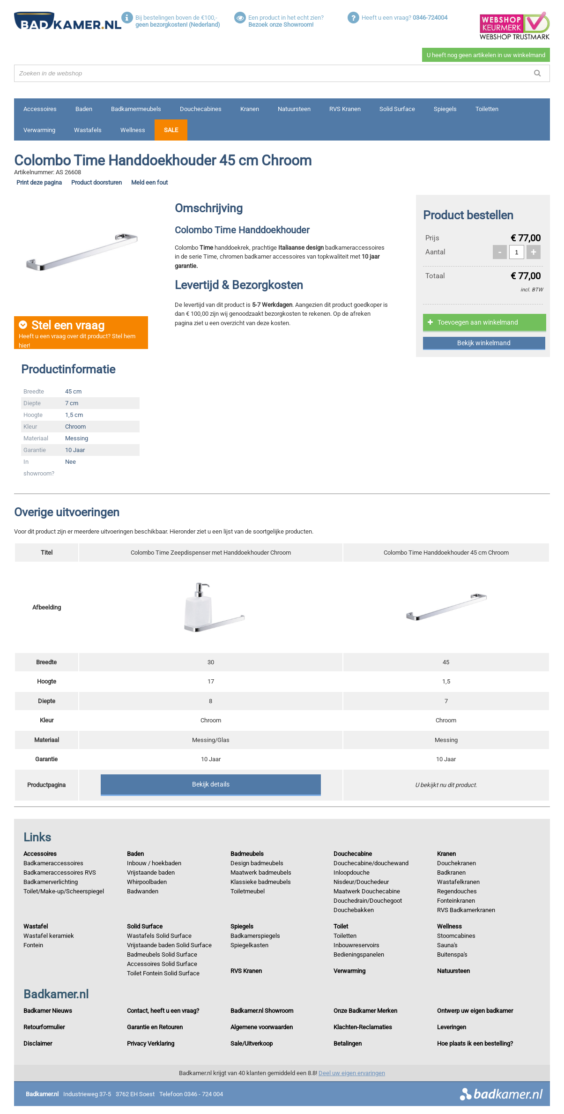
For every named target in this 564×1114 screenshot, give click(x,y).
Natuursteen (294, 108)
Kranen (249, 108)
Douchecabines (201, 108)
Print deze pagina (39, 182)
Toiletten (486, 108)
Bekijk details (211, 784)
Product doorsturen (96, 182)
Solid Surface (397, 108)
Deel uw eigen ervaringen (352, 1073)
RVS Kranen (345, 108)
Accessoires (40, 108)
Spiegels (445, 108)
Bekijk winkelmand (484, 343)
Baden (83, 108)
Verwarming (39, 130)
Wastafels (88, 130)
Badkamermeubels (136, 108)
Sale (171, 130)
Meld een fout (149, 182)
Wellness (132, 130)
